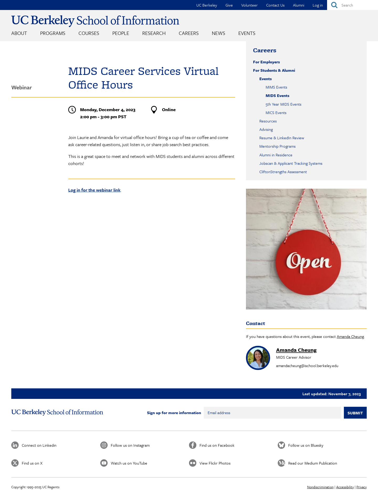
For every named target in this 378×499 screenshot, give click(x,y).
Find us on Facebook (217, 445)
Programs (52, 33)
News (218, 33)
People (120, 33)
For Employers (266, 62)
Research (154, 33)
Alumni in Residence (275, 155)
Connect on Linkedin (39, 445)
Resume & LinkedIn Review (281, 138)
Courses (88, 33)
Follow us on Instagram (130, 445)
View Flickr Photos (215, 463)
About (19, 33)
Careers (189, 33)
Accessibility (345, 487)
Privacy (361, 487)
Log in (318, 5)
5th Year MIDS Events (283, 104)
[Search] (352, 5)
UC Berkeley (206, 5)
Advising (266, 129)
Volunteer (249, 5)
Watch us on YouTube (129, 463)
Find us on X (32, 463)
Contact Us (275, 5)
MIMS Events (276, 87)
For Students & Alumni (274, 70)
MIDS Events (277, 95)
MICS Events (276, 112)
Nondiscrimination (320, 487)
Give (229, 5)
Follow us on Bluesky (305, 445)
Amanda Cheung (350, 336)
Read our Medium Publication (312, 463)
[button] (306, 249)
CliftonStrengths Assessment (283, 171)
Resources (268, 121)
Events (246, 33)
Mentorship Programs (277, 146)
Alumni (298, 5)
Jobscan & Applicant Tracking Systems (290, 163)
